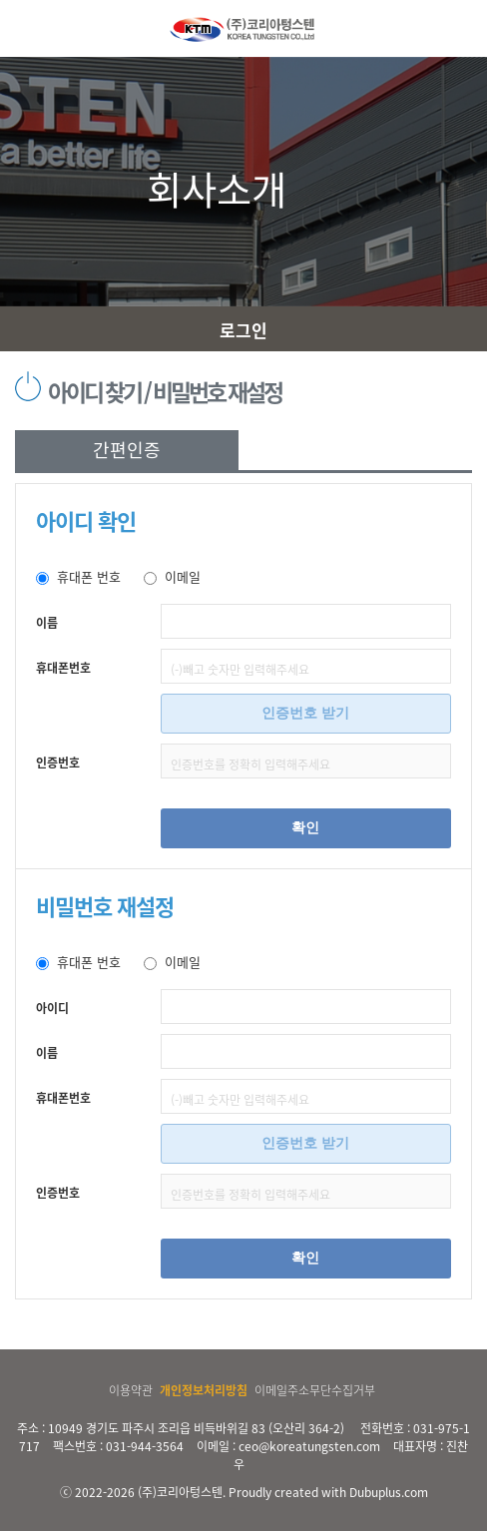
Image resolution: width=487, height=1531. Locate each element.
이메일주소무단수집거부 (314, 1390)
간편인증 (127, 449)
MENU (23, 28)
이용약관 (131, 1390)
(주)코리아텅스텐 (180, 1492)
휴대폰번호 (63, 668)
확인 (305, 827)
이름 (47, 623)
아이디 (52, 1008)
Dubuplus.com (388, 1492)
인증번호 (58, 762)
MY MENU (463, 28)
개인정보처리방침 (203, 1390)
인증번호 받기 (305, 713)
